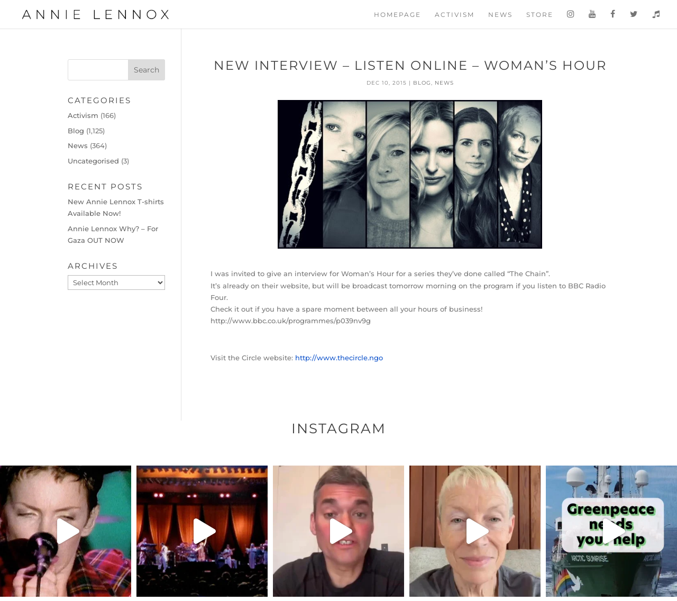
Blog (422, 82)
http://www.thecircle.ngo (339, 357)
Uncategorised (93, 161)
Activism (454, 15)
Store (539, 15)
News (500, 15)
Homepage (397, 15)
